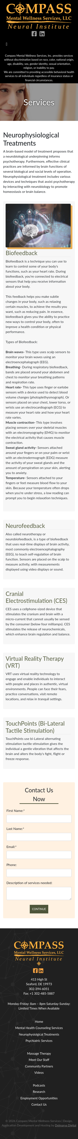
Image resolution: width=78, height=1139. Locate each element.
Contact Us (39, 1104)
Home (39, 1021)
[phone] (39, 873)
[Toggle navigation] (6, 44)
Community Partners (39, 1066)
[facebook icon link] (35, 35)
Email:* (11, 847)
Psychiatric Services (39, 1040)
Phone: (11, 865)
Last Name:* (15, 829)
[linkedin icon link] (43, 35)
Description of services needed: (29, 883)
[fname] (39, 819)
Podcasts (39, 1085)
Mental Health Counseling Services (39, 1028)
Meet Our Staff (39, 1060)
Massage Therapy (39, 1053)
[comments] (39, 893)
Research (39, 1091)
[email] (39, 855)
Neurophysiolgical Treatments (39, 1034)
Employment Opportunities (38, 1098)
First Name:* (15, 810)
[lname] (39, 837)
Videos (39, 1072)
